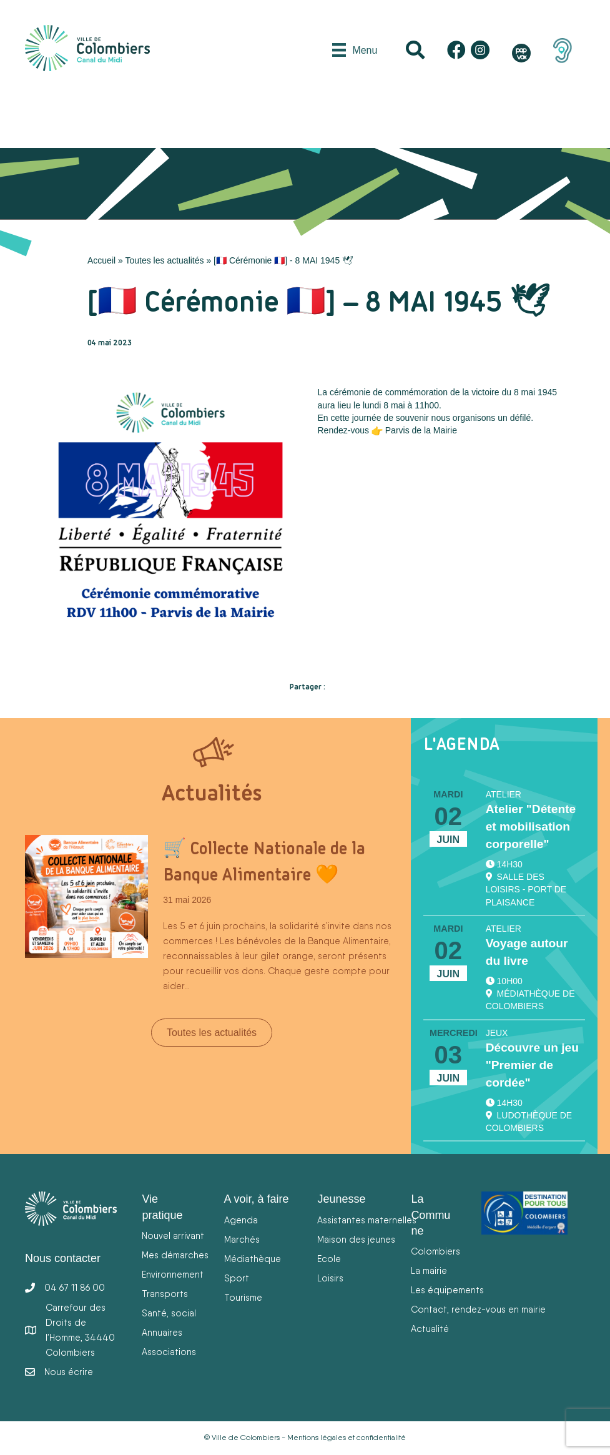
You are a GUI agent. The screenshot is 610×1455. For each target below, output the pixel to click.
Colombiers (435, 1251)
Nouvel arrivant (173, 1235)
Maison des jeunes (356, 1239)
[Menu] (354, 50)
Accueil (101, 260)
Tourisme (243, 1297)
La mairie (429, 1270)
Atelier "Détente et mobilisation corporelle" (531, 826)
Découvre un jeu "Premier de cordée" (532, 1065)
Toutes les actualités (164, 260)
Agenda (241, 1220)
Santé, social (169, 1313)
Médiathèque (252, 1258)
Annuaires (162, 1332)
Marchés (242, 1239)
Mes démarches (175, 1255)
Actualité (430, 1328)
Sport (236, 1278)
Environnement (173, 1274)
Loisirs (330, 1278)
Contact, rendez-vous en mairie (478, 1309)
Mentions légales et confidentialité (346, 1437)
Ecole (329, 1258)
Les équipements (447, 1290)
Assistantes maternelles (366, 1220)
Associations (169, 1351)
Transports (165, 1293)
